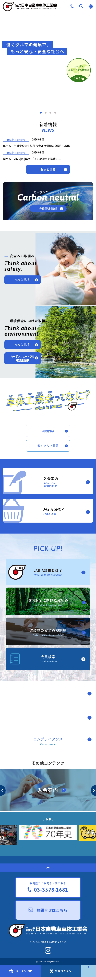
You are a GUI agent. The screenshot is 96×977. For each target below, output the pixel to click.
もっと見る (47, 169)
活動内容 (48, 431)
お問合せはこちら (48, 910)
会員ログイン (61, 971)
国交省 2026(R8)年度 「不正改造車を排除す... (32, 159)
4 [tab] (55, 113)
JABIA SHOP (20, 971)
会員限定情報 (48, 208)
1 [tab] (41, 113)
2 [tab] (45, 113)
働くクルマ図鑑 (48, 445)
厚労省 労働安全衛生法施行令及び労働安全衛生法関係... (38, 146)
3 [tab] (50, 113)
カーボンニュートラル (22, 358)
